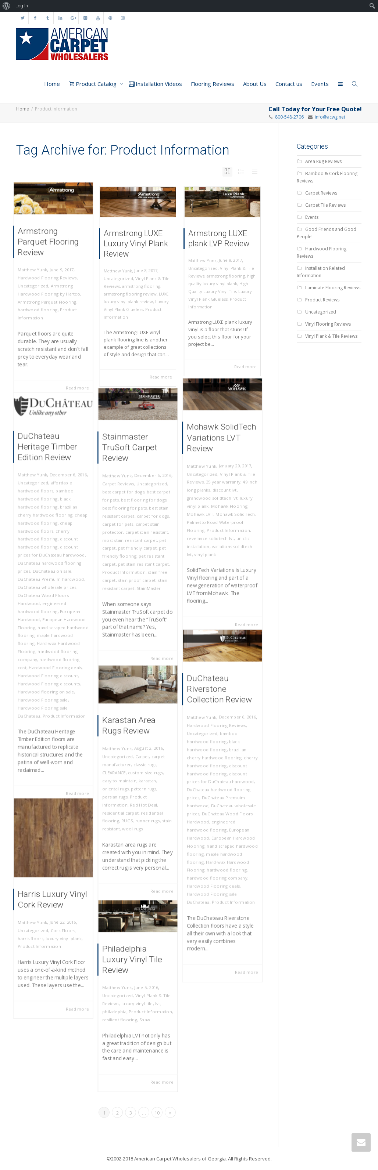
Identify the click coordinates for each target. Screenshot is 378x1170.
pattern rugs (142, 787)
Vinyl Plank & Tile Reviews (331, 336)
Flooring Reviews (212, 83)
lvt (154, 1002)
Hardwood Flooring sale (44, 681)
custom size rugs (144, 774)
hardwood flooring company (218, 864)
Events (320, 83)
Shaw (143, 1015)
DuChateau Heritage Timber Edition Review (48, 474)
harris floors (34, 932)
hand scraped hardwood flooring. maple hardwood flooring (53, 629)
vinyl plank (208, 545)
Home (52, 83)
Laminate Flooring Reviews (332, 288)
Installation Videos (155, 83)
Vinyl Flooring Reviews (328, 324)
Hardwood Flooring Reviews (48, 280)
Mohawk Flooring (228, 506)
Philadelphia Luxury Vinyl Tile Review (132, 965)
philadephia (118, 1008)
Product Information (227, 526)
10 (157, 1112)
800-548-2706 (289, 117)
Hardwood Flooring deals (54, 655)
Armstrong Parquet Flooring (48, 299)
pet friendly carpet (137, 544)
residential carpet (123, 807)
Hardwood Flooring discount (48, 661)
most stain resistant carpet (130, 537)
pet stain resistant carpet (142, 557)
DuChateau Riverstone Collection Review (219, 710)
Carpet (141, 761)
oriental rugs (119, 787)
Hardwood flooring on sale (47, 675)
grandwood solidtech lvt (214, 499)
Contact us (288, 83)
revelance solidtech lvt (212, 532)
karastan (146, 781)
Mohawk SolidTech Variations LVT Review (221, 450)
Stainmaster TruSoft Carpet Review (131, 462)
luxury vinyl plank (61, 932)
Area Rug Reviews (323, 161)
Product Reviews (322, 300)
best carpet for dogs (125, 498)
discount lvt (224, 492)
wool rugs (133, 820)
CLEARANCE (118, 774)
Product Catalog (93, 83)
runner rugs (146, 813)
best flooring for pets (126, 511)
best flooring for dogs (142, 505)
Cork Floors (61, 926)
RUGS (129, 813)
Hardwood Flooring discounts (49, 668)
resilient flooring (122, 1015)
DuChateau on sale (52, 576)
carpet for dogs (150, 518)
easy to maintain (122, 781)
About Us (255, 83)
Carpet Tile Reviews (325, 205)
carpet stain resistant (145, 531)
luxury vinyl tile (137, 1002)
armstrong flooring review (130, 294)
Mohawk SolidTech (233, 512)
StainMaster (147, 577)
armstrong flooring (141, 286)
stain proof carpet (136, 570)
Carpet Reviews (121, 491)
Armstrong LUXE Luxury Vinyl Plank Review (136, 243)
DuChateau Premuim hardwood (51, 582)
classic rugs (143, 767)
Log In (21, 5)
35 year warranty (223, 486)
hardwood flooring (40, 306)
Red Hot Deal (142, 800)
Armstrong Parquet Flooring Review (49, 250)
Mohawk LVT (204, 512)
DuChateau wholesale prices (48, 589)
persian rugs (118, 794)
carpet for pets (121, 524)
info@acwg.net (329, 117)
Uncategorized (36, 286)
